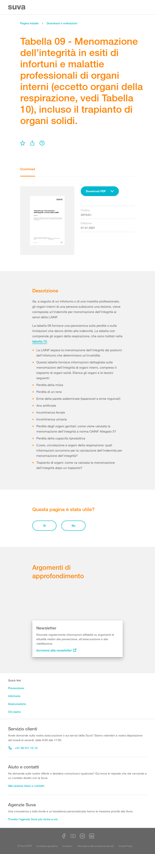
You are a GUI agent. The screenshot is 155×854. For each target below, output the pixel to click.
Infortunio (14, 696)
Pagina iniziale (29, 23)
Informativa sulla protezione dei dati (95, 846)
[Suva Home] (17, 7)
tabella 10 (39, 341)
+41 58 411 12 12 (23, 748)
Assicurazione (17, 703)
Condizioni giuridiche (47, 846)
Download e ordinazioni (62, 23)
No (73, 525)
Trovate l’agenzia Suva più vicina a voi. (33, 819)
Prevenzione (16, 688)
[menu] (22, 143)
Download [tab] (27, 169)
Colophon (67, 846)
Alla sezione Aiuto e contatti (26, 785)
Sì (44, 525)
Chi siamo (14, 711)
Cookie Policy (125, 846)
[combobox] (100, 191)
